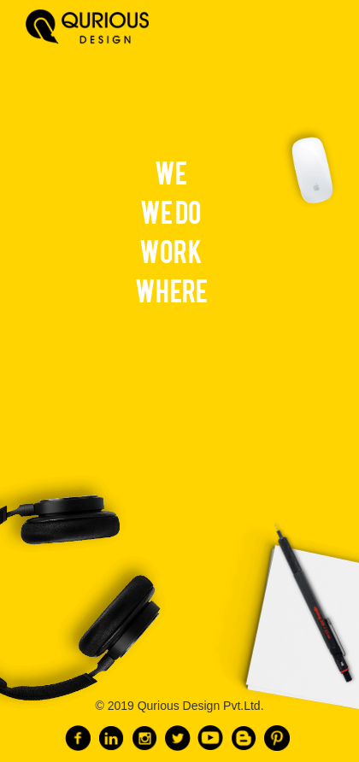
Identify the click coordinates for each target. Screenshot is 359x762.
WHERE (171, 289)
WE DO (171, 210)
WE (171, 171)
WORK (171, 250)
